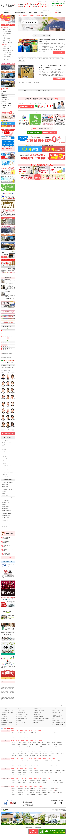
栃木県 (36, 740)
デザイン (56, 56)
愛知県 (39, 758)
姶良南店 (40, 794)
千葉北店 (62, 748)
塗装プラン (4, 445)
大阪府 (12, 768)
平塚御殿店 (34, 746)
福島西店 (13, 737)
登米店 (39, 734)
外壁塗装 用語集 (4, 529)
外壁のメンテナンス (7, 54)
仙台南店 (20, 734)
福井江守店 (25, 762)
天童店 (59, 734)
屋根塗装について (5, 486)
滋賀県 (26, 768)
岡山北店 (38, 780)
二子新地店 (37, 744)
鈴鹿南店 (51, 765)
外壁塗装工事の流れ (7, 52)
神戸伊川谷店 (43, 772)
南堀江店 (13, 770)
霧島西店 (45, 794)
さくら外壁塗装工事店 (22, 15)
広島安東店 (14, 780)
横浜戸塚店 (24, 744)
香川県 (39, 778)
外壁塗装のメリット (7, 46)
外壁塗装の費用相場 (7, 38)
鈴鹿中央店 (58, 765)
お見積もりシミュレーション (8, 451)
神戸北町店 (36, 772)
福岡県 (12, 786)
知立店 (30, 765)
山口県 (21, 778)
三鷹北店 (29, 742)
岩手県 (21, 730)
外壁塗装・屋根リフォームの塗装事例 (41, 718)
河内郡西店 (32, 755)
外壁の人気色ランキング (8, 37)
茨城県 (31, 740)
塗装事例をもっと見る (10, 298)
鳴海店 (49, 762)
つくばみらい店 (38, 753)
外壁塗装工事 (8, 25)
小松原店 (60, 744)
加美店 (44, 734)
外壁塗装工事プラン (7, 29)
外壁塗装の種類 (6, 48)
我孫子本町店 (45, 751)
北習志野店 (21, 751)
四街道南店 (59, 751)
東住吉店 (25, 770)
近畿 (5, 768)
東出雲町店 (45, 782)
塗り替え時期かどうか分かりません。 (8, 542)
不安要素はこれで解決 (6, 520)
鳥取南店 (29, 782)
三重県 (53, 758)
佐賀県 (17, 786)
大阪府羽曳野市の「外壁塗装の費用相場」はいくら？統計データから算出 (7, 692)
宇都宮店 (20, 755)
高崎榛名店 (39, 755)
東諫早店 (20, 790)
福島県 (39, 730)
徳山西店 (55, 780)
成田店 (13, 753)
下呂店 (46, 765)
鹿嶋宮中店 (14, 755)
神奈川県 (17, 740)
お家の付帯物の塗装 (5, 506)
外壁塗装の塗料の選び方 (8, 50)
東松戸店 (39, 751)
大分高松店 (20, 792)
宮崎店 (49, 792)
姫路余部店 (50, 772)
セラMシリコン (51, 56)
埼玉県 (22, 740)
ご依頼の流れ (5, 449)
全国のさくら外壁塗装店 (9, 728)
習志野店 (27, 751)
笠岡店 (50, 780)
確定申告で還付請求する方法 (7, 495)
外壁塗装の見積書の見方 (8, 56)
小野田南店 (61, 780)
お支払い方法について (7, 465)
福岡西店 (33, 788)
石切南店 (41, 770)
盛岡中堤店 (54, 732)
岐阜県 (49, 758)
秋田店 (48, 734)
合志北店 (44, 790)
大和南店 (55, 744)
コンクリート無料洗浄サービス (58, 724)
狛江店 (34, 742)
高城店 (26, 792)
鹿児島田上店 (33, 794)
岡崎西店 (25, 765)
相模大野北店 (40, 742)
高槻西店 (30, 770)
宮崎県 (35, 786)
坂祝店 (42, 765)
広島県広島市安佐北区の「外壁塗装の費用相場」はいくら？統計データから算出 (7, 698)
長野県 (17, 758)
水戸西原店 (45, 753)
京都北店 (60, 772)
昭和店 (58, 760)
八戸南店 (48, 732)
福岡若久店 (27, 788)
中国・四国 (5, 778)
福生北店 (13, 742)
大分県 (30, 786)
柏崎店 (23, 760)
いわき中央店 (25, 737)
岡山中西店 (25, 780)
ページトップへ (61, 705)
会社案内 (46, 1)
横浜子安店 (59, 742)
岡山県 (17, 778)
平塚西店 (28, 746)
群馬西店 (45, 755)
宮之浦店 (13, 794)
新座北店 (40, 746)
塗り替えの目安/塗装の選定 (7, 712)
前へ (2, 372)
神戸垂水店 (30, 772)
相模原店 (49, 744)
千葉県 (27, 740)
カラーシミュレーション (8, 42)
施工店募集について (56, 712)
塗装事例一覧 (8, 277)
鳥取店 (24, 782)
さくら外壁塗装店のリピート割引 (59, 722)
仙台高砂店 (60, 732)
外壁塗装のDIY (6, 59)
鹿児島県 (40, 786)
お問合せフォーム (5, 724)
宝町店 (46, 770)
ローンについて (5, 467)
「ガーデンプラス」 (35, 810)
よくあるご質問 (51, 1)
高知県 (49, 778)
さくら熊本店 (50, 790)
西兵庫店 (58, 770)
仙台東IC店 (14, 734)
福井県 (35, 758)
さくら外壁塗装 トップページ (8, 708)
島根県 (30, 778)
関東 (5, 740)
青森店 (36, 732)
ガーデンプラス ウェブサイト (58, 710)
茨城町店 (62, 753)
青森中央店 (42, 732)
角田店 (30, 734)
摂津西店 (36, 770)
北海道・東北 (5, 730)
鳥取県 (26, 778)
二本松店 (19, 737)
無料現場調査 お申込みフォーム (8, 722)
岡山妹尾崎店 (32, 780)
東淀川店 (19, 770)
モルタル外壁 (45, 58)
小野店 (63, 770)
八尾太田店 (52, 770)
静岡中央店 (36, 765)
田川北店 (45, 788)
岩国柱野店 (19, 782)
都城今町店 (38, 792)
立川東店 (19, 742)
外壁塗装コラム (39, 15)
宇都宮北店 (26, 755)
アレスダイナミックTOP (23, 56)
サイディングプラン (6, 447)
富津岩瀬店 (44, 748)
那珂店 (57, 753)
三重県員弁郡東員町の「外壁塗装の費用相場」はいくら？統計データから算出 (7, 685)
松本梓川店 (36, 760)
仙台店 (25, 734)
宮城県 (26, 730)
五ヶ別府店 (27, 794)
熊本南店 (38, 790)
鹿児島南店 (60, 792)
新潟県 (12, 758)
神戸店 (19, 772)
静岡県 (44, 758)
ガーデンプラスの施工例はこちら (7, 621)
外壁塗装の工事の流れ (6, 515)
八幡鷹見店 (39, 788)
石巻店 (34, 734)
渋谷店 (24, 742)
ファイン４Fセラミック (32, 58)
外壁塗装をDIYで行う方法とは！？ (8, 524)
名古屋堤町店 (55, 762)
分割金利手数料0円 (56, 716)
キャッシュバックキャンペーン (58, 718)
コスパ (39, 56)
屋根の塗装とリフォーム (39, 712)
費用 (23, 60)
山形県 (35, 730)
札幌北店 (13, 732)
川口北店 (45, 746)
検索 (12, 138)
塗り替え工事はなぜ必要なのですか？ (8, 538)
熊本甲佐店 (32, 790)
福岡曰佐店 (20, 788)
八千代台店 (33, 751)
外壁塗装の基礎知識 (7, 33)
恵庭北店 (31, 732)
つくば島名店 (30, 753)
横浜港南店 (31, 744)
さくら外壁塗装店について (7, 440)
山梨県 (21, 758)
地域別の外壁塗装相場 (38, 716)
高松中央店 (56, 782)
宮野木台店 (56, 748)
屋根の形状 (4, 504)
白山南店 (13, 762)
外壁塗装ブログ (58, 1)
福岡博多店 (14, 788)
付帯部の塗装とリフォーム (23, 712)
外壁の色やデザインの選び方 (8, 497)
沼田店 (50, 755)
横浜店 (13, 744)
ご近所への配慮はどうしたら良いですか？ (8, 554)
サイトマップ (5, 476)
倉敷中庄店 (44, 780)
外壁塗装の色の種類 (7, 58)
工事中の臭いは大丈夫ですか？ (8, 546)
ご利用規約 (4, 474)
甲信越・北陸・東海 (5, 758)
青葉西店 (18, 744)
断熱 (53, 58)
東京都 (12, 740)
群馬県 (40, 740)
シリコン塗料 (21, 82)
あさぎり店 (14, 792)
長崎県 (21, 786)
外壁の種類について (5, 502)
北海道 (12, 730)
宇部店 (13, 782)
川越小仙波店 (14, 748)
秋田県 (30, 730)
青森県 (17, 730)
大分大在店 (31, 792)
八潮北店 (51, 746)
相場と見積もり (4, 491)
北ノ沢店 (25, 732)
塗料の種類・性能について (6, 508)
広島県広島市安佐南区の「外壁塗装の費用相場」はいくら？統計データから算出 (7, 695)
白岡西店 (21, 748)
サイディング (44, 56)
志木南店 (57, 746)
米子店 (34, 782)
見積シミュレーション (7, 40)
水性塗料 (57, 58)
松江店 (39, 782)
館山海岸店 (23, 753)
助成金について (4, 493)
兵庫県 (17, 768)
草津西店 (19, 774)
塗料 (50, 58)
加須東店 (31, 748)
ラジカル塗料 (36, 82)
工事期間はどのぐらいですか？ (8, 550)
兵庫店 (24, 772)
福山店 (19, 780)
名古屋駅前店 (32, 762)
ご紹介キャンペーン (56, 720)
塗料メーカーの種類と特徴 (6, 510)
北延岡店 (54, 792)
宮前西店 (53, 742)
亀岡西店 (13, 774)
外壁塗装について (5, 484)
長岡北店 (18, 760)
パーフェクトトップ (22, 58)
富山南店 (19, 762)
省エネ (62, 58)
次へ (13, 372)
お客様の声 (4, 456)
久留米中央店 (51, 788)
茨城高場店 (52, 753)
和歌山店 (25, 774)
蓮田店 (26, 748)
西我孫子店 (52, 751)
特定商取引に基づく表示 (7, 472)
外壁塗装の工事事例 (7, 31)
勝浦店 (18, 753)
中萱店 (42, 760)
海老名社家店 (14, 746)
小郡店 (57, 788)
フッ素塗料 (40, 58)
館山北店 (50, 748)
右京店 (55, 772)
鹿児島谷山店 (20, 794)
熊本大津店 (57, 790)
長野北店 (47, 760)
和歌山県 (35, 768)
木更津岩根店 (37, 748)
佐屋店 (38, 762)
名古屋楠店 (43, 762)
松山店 (50, 782)
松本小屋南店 (29, 760)
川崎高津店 (43, 744)
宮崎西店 (44, 792)
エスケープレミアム (32, 56)
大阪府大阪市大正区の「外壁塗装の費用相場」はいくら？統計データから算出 (7, 688)
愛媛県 (35, 778)
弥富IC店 (13, 765)
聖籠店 (13, 760)
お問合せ (63, 1)
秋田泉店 (54, 734)
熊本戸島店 (26, 790)
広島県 (12, 778)
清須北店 (61, 762)
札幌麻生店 (20, 732)
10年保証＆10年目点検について (24, 718)
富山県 (30, 758)
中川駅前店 (47, 742)
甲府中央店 (53, 760)
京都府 (21, 768)
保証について (5, 460)
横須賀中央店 (21, 746)
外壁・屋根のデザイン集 (39, 720)
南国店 (61, 782)
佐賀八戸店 (14, 790)
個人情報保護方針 (40, 1)
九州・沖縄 (5, 786)
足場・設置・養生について (6, 517)
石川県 (26, 758)
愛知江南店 (20, 765)
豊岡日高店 (14, 772)
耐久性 (20, 60)
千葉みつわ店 (14, 751)
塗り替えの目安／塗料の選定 (8, 442)
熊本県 (26, 786)
